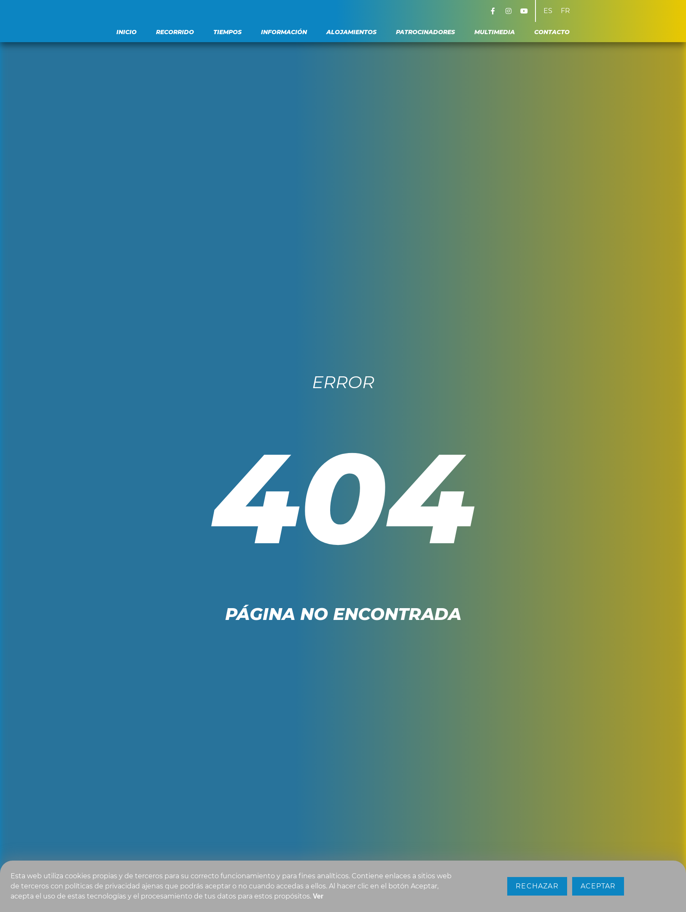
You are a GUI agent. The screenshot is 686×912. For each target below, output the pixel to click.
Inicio (126, 32)
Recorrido (175, 32)
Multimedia (494, 32)
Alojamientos (351, 32)
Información (284, 32)
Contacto (552, 32)
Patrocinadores (425, 32)
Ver (318, 896)
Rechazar (537, 886)
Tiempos (227, 32)
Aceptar (598, 886)
